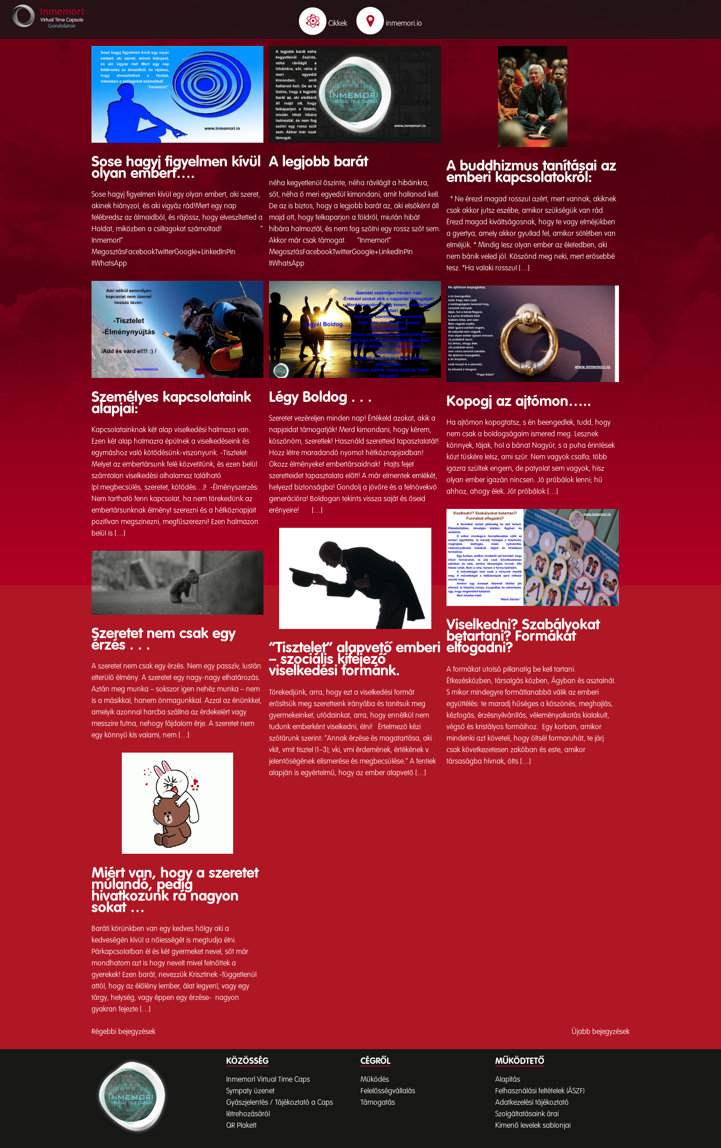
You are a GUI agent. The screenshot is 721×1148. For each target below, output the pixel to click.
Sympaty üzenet (250, 1091)
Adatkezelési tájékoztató (532, 1103)
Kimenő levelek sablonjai (533, 1126)
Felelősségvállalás (387, 1091)
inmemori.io (389, 24)
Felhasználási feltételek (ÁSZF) (539, 1091)
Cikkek (323, 24)
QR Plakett (241, 1126)
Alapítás (507, 1080)
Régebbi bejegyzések (123, 1032)
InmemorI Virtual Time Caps (268, 1080)
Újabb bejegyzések (600, 1032)
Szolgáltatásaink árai (527, 1114)
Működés (374, 1080)
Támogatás (377, 1103)
